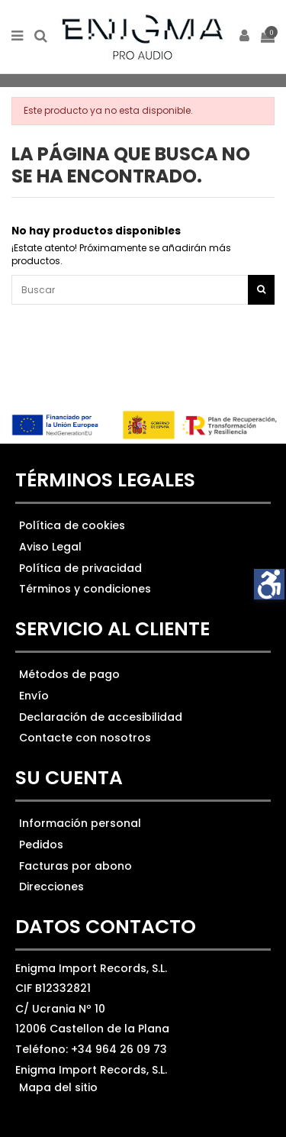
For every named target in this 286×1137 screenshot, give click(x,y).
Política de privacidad (80, 568)
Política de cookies (72, 525)
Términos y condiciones (85, 588)
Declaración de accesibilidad (100, 717)
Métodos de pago (69, 674)
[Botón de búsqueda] (261, 290)
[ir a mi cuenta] (244, 37)
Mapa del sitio (58, 1087)
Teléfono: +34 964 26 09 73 (91, 1049)
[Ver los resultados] (143, 290)
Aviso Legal (50, 546)
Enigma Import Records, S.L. (91, 1069)
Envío (34, 695)
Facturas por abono (75, 866)
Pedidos (41, 844)
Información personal (80, 823)
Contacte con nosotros (85, 737)
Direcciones (51, 886)
